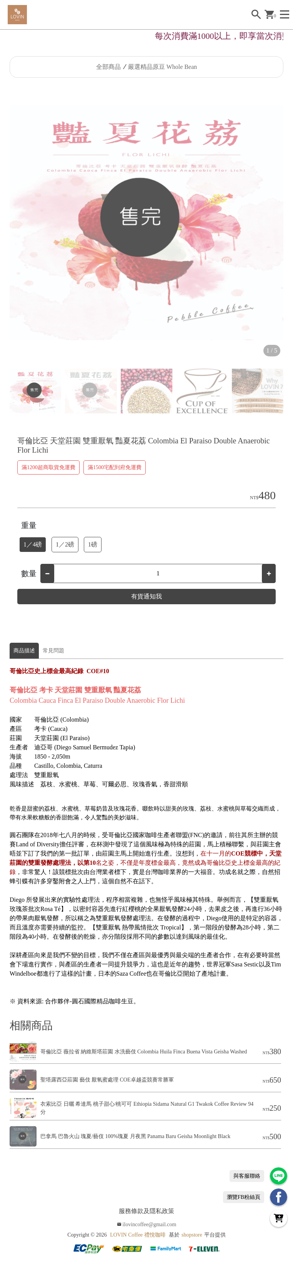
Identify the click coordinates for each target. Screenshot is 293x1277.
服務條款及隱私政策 (146, 1211)
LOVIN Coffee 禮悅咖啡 (137, 1235)
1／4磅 (32, 544)
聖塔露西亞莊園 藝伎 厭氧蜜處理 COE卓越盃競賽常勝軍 (107, 1080)
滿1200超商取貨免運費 (48, 467)
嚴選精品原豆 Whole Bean (162, 67)
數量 (29, 573)
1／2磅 (65, 544)
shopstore (191, 1235)
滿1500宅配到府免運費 (115, 467)
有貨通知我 (146, 596)
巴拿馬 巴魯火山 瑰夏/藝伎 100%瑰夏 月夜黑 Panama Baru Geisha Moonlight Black (135, 1136)
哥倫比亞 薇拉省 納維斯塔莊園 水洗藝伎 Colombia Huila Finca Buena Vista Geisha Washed (143, 1052)
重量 (29, 525)
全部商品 (108, 67)
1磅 (92, 544)
